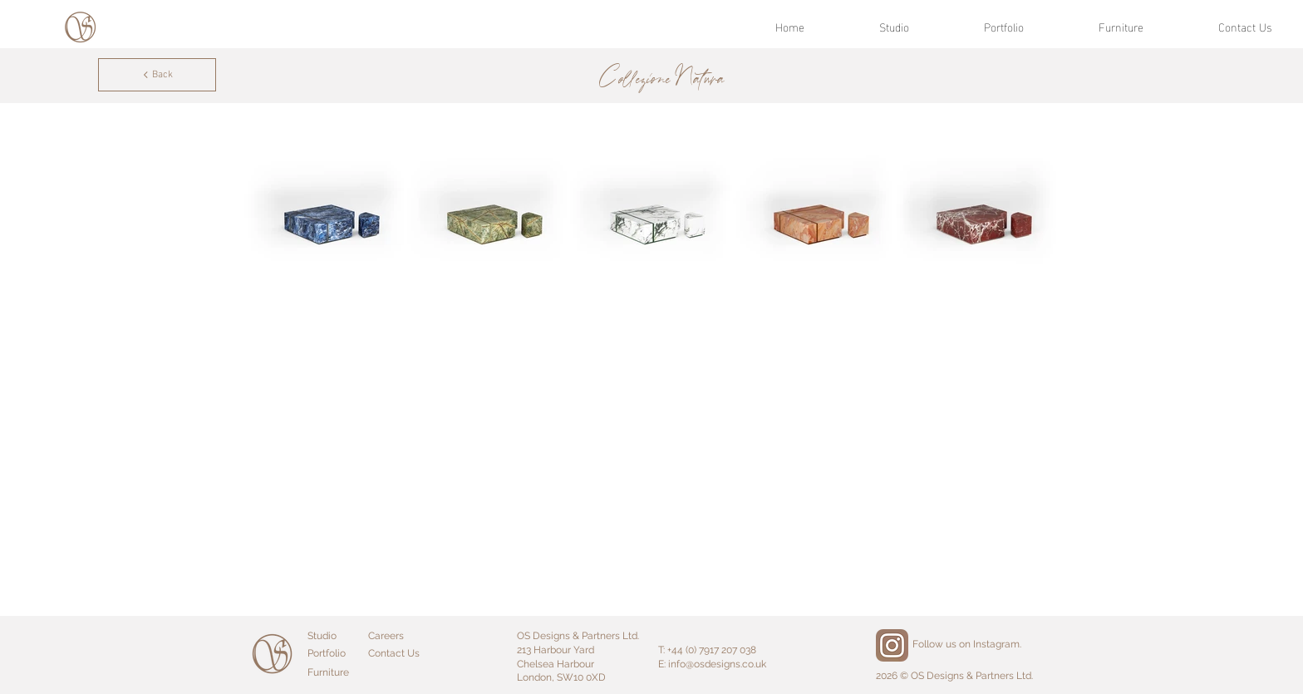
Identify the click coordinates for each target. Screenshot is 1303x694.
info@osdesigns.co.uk (717, 664)
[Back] (157, 74)
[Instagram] (892, 645)
